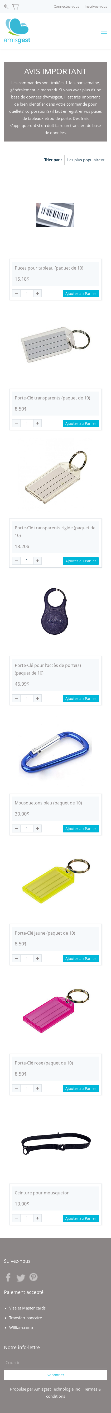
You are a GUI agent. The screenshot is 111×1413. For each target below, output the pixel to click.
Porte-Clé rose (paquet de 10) (44, 1063)
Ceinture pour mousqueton (42, 1193)
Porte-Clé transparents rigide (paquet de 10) (55, 531)
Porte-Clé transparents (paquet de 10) (52, 398)
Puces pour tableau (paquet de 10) (49, 268)
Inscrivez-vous (96, 6)
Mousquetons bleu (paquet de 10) (48, 803)
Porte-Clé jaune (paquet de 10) (45, 933)
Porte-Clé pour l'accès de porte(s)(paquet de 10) (48, 669)
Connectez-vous (66, 6)
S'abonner (55, 1374)
